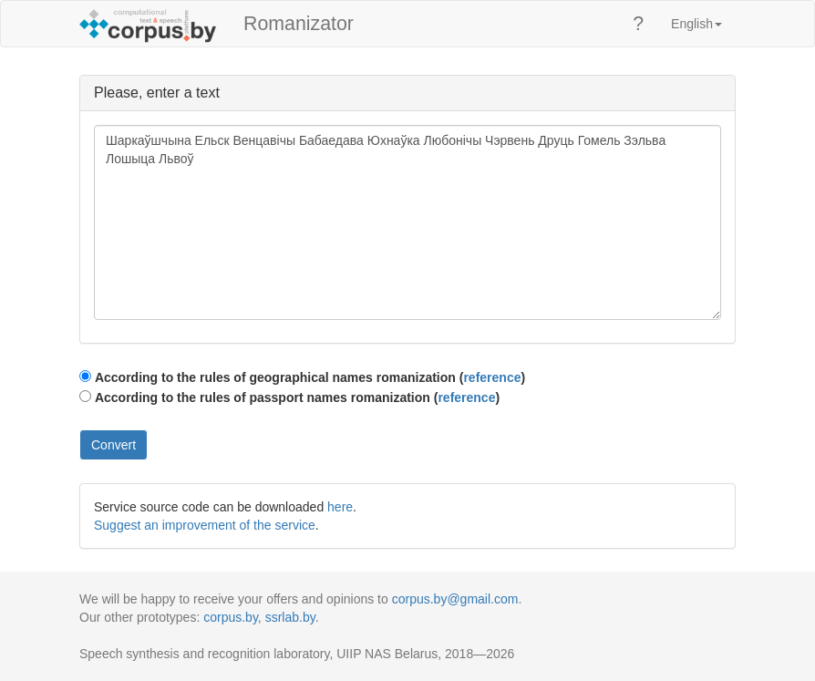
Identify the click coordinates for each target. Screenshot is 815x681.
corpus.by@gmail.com (455, 599)
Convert (113, 445)
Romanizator (298, 24)
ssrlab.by (290, 617)
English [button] (696, 23)
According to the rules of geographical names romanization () (310, 377)
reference (492, 377)
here (340, 507)
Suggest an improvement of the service (204, 525)
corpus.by (230, 617)
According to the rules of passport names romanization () (297, 397)
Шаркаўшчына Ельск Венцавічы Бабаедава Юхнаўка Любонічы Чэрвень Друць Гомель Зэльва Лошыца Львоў (407, 222)
